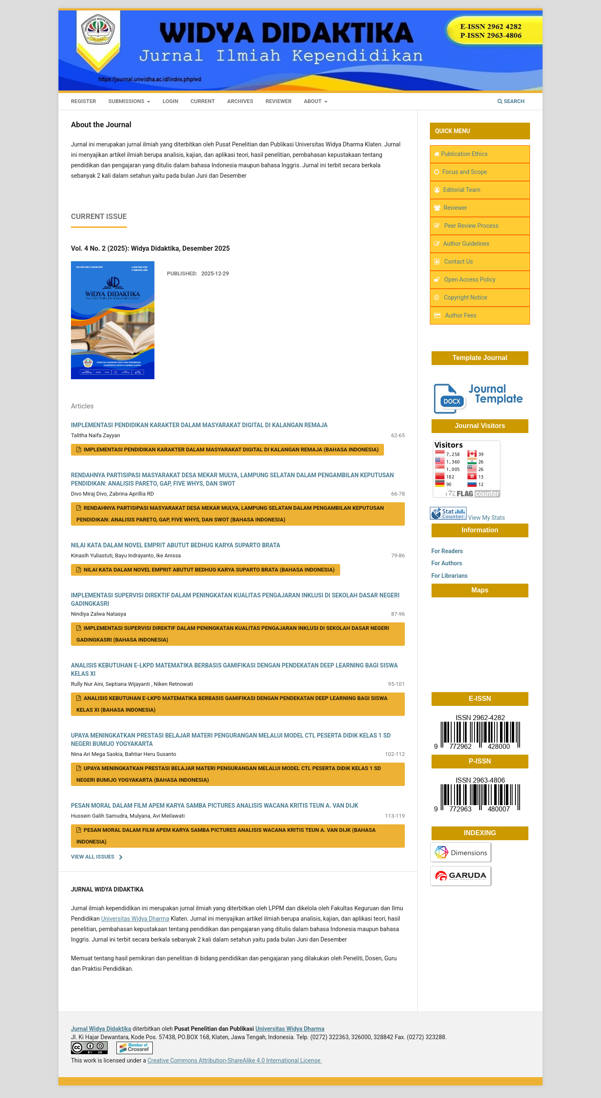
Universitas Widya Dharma (135, 918)
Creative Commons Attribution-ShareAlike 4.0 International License (234, 1060)
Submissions (127, 101)
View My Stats (486, 517)
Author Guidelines (466, 243)
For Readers (446, 551)
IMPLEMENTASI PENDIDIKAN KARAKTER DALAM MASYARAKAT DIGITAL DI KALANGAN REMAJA (199, 425)
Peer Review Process (470, 225)
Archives (240, 101)
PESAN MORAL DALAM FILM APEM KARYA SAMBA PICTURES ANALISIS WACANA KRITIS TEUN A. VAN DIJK (214, 805)
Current (203, 101)
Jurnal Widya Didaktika (101, 1028)
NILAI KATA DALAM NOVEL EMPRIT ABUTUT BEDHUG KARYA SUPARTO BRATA (175, 545)
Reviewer (278, 101)
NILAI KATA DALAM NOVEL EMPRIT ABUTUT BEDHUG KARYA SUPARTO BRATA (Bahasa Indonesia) (208, 570)
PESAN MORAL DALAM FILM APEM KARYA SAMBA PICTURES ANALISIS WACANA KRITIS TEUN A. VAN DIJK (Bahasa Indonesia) (226, 836)
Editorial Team (461, 189)
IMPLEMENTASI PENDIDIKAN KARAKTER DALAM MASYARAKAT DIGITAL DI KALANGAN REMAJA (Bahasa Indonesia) (230, 449)
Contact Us (458, 261)
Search (511, 101)
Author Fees (460, 315)
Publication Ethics (464, 154)
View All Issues (92, 857)
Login (170, 101)
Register (83, 101)
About (313, 101)
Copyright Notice (465, 297)
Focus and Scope (464, 172)
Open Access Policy (469, 279)
